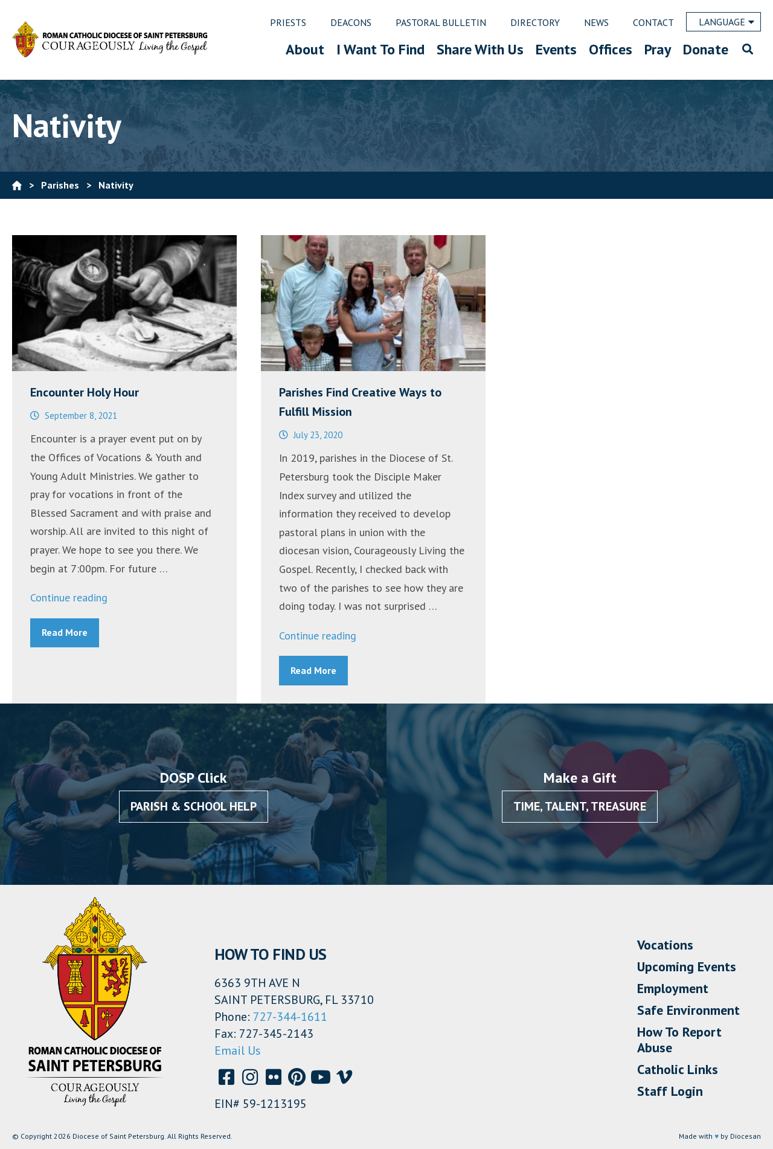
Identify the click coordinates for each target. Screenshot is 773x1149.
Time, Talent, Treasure (579, 806)
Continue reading (68, 597)
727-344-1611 (290, 1016)
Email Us (237, 1050)
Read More (65, 632)
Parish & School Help (193, 806)
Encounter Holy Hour (84, 392)
